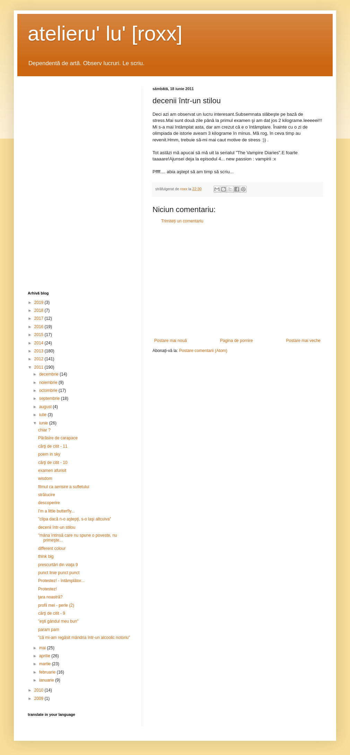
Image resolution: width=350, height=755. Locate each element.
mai (43, 648)
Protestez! (47, 589)
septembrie (50, 398)
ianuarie (47, 680)
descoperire (49, 502)
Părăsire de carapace (58, 438)
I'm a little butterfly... (56, 511)
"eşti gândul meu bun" (58, 621)
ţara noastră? (50, 597)
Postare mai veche (303, 340)
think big (46, 556)
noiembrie (49, 382)
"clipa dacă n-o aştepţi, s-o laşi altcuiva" (74, 519)
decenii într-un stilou (56, 527)
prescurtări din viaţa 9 (58, 564)
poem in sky (49, 454)
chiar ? (44, 430)
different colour (51, 548)
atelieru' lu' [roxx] (105, 33)
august (46, 406)
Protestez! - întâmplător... (61, 580)
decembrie (49, 374)
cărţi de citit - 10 (53, 462)
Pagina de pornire (236, 340)
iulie (43, 414)
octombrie (49, 390)
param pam (48, 629)
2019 (39, 302)
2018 (39, 310)
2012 (39, 359)
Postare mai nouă (170, 340)
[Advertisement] (237, 281)
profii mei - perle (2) (56, 605)
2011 (39, 367)
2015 (39, 334)
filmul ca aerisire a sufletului (63, 486)
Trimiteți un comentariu (182, 221)
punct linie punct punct (58, 572)
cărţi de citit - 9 (51, 613)
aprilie (45, 655)
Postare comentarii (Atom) (203, 350)
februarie (48, 672)
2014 (39, 343)
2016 (39, 326)
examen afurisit (52, 470)
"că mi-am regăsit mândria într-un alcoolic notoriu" (84, 637)
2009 (39, 698)
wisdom (45, 478)
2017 (39, 318)
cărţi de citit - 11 (53, 446)
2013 (39, 351)
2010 (39, 690)
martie (45, 663)
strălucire (46, 494)
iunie (44, 423)
